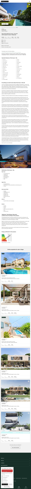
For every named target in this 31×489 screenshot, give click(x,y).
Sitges (8, 27)
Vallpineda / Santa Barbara (12, 27)
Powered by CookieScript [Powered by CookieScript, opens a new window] (7, 487)
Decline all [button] (10, 484)
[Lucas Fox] (5, 1)
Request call (19, 487)
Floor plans (4, 41)
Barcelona (5, 27)
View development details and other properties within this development (12, 52)
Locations (2, 463)
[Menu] (29, 1)
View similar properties (5, 45)
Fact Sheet (4, 40)
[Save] (29, 4)
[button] (7, 486)
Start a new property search (6, 47)
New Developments (4, 466)
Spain (2, 27)
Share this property (5, 43)
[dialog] (7, 477)
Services (2, 461)
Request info (25, 487)
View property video (15, 156)
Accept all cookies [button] (5, 484)
